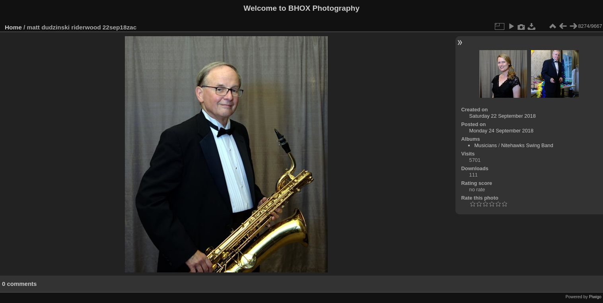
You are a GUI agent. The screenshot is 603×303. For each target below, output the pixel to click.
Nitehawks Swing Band (527, 145)
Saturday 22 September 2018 (502, 116)
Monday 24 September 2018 (501, 131)
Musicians (485, 145)
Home (13, 27)
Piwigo (595, 296)
